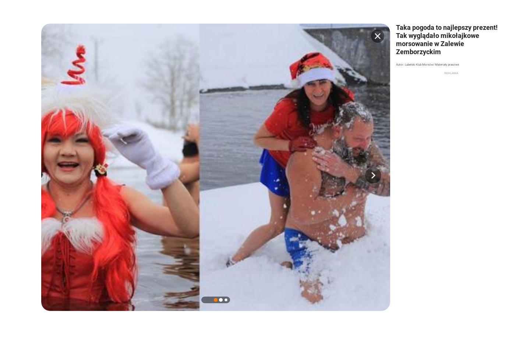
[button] (373, 175)
